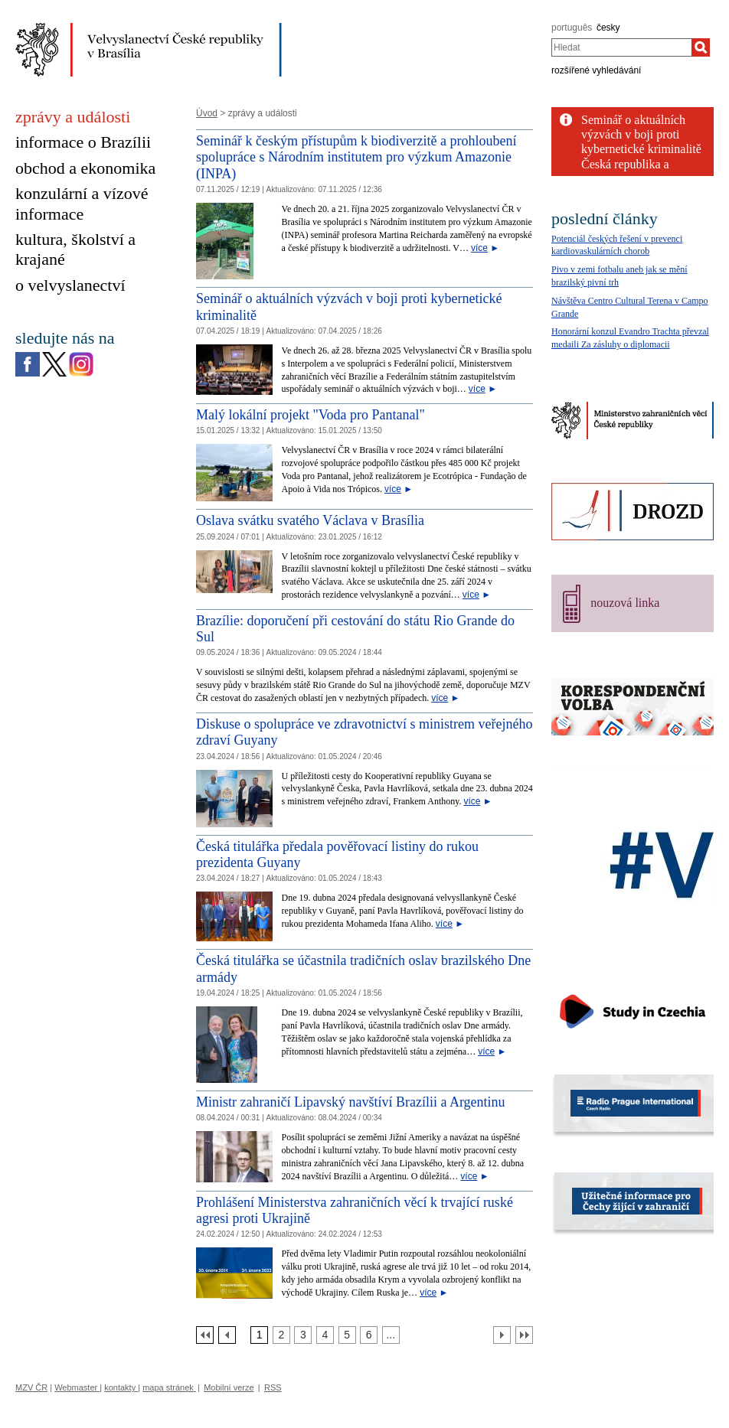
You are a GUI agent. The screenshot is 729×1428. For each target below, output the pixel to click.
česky (608, 27)
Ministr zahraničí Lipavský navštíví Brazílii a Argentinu (350, 1102)
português (571, 27)
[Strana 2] (281, 1335)
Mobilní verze (228, 1387)
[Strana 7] (391, 1335)
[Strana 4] (325, 1335)
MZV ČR (31, 1387)
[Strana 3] (303, 1335)
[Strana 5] (347, 1335)
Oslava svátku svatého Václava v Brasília (310, 520)
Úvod (206, 113)
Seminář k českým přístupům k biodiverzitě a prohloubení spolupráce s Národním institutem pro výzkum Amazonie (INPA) (356, 157)
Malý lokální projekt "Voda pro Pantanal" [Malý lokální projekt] (310, 414)
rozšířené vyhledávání (596, 70)
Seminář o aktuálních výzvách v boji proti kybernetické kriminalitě (641, 134)
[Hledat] (700, 47)
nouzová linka (624, 602)
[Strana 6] (369, 1335)
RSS (273, 1387)
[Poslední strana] (524, 1335)
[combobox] (621, 47)
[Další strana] (502, 1335)
